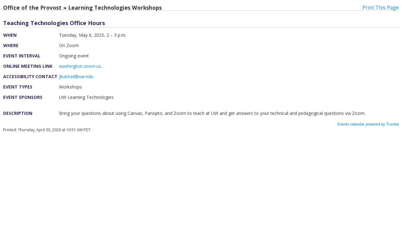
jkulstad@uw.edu (76, 76)
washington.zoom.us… (82, 66)
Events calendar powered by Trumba (368, 124)
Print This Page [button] (380, 7)
